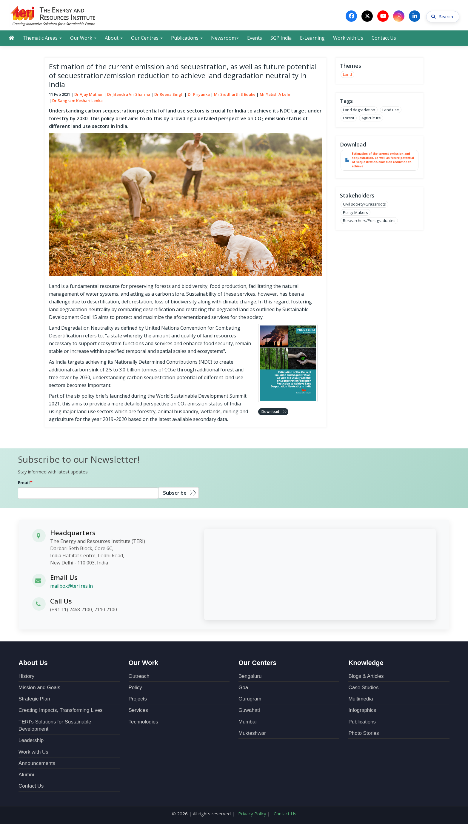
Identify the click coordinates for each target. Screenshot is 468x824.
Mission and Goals (39, 687)
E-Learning (312, 38)
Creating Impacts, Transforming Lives (61, 710)
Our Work (83, 38)
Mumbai (247, 721)
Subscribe (175, 493)
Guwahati (249, 710)
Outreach (139, 676)
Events (254, 38)
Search (442, 16)
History (26, 676)
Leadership (31, 740)
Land (347, 74)
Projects (138, 699)
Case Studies (363, 687)
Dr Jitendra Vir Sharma (128, 94)
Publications (187, 38)
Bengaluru (250, 676)
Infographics (362, 710)
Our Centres (147, 38)
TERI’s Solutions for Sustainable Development (55, 725)
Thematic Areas (42, 38)
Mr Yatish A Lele (275, 94)
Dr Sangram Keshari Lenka (77, 100)
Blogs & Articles (366, 676)
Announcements (37, 763)
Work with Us (348, 38)
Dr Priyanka (199, 94)
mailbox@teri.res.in (71, 586)
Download (270, 411)
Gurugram (249, 699)
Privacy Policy (252, 813)
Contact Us (384, 38)
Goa (243, 687)
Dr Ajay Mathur (88, 94)
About (114, 38)
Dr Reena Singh (169, 94)
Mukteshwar (252, 733)
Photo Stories (363, 733)
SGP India (281, 38)
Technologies (143, 721)
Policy (135, 687)
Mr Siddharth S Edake (234, 94)
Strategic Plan (34, 699)
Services (138, 710)
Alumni (26, 774)
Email (24, 483)
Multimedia (360, 699)
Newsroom (225, 38)
